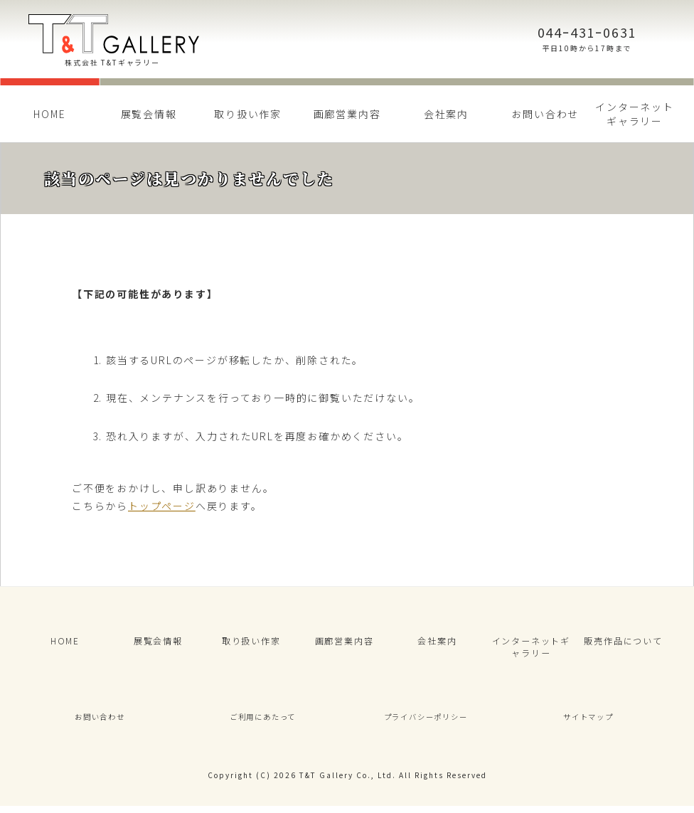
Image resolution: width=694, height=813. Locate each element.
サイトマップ (588, 722)
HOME (49, 114)
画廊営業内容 (347, 114)
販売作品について (623, 642)
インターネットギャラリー (634, 114)
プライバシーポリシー (426, 722)
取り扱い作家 (248, 114)
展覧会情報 (149, 114)
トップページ (162, 506)
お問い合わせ (545, 114)
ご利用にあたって (262, 722)
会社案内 (446, 114)
